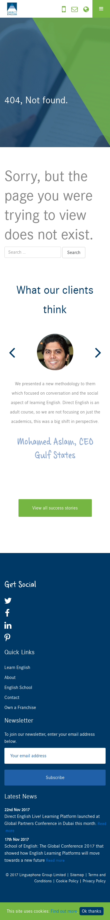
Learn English (17, 667)
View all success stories (55, 508)
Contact (11, 697)
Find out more (64, 911)
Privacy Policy (94, 881)
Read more (55, 860)
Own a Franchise (20, 707)
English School (18, 687)
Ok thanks (91, 911)
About (10, 677)
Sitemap (77, 874)
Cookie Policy (67, 881)
